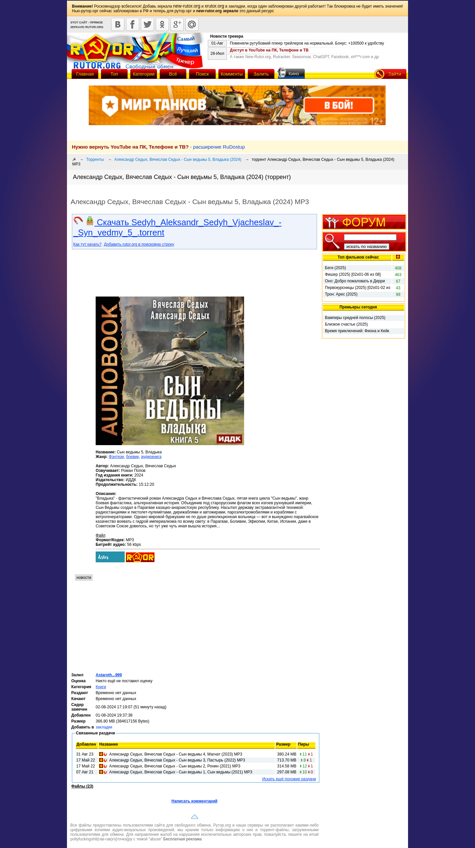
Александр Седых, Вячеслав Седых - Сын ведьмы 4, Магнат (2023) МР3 (175, 754)
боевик (132, 456)
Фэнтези (116, 456)
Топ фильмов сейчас (358, 257)
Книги (101, 687)
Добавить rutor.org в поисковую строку (139, 244)
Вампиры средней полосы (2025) (355, 317)
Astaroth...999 (109, 675)
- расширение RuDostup (158, 147)
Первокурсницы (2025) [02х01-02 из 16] (357, 288)
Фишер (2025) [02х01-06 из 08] (353, 274)
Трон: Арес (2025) (341, 294)
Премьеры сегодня (358, 307)
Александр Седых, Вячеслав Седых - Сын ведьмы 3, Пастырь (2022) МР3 (177, 760)
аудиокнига (151, 456)
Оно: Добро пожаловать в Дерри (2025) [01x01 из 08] (355, 281)
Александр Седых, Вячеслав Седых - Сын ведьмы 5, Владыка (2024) (177, 159)
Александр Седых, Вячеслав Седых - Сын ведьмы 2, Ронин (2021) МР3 (174, 766)
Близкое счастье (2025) (346, 324)
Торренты (95, 159)
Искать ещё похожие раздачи (289, 779)
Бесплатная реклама (182, 839)
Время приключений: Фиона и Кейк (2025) (357, 331)
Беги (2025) (335, 267)
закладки (104, 727)
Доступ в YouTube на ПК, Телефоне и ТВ (269, 50)
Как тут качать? (87, 244)
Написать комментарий (194, 801)
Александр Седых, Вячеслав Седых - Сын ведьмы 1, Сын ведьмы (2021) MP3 (180, 772)
